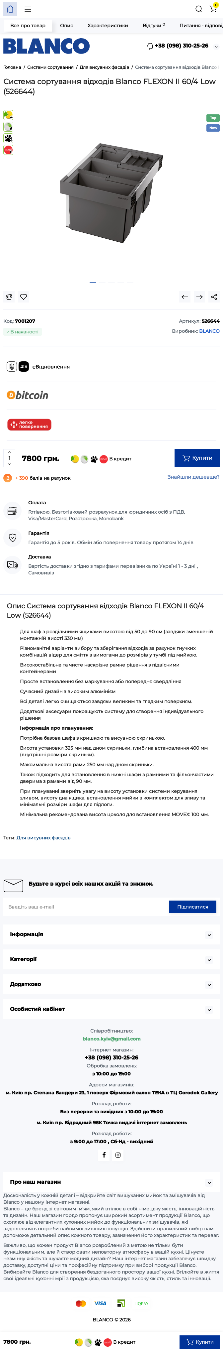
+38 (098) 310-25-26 (177, 46)
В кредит (101, 459)
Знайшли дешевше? (194, 477)
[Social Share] (214, 297)
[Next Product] (199, 297)
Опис (66, 26)
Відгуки (154, 25)
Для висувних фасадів (44, 838)
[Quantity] (9, 458)
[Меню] (28, 9)
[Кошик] (213, 9)
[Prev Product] (184, 297)
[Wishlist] (23, 297)
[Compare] (9, 297)
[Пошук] (199, 9)
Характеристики (108, 26)
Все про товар (27, 26)
